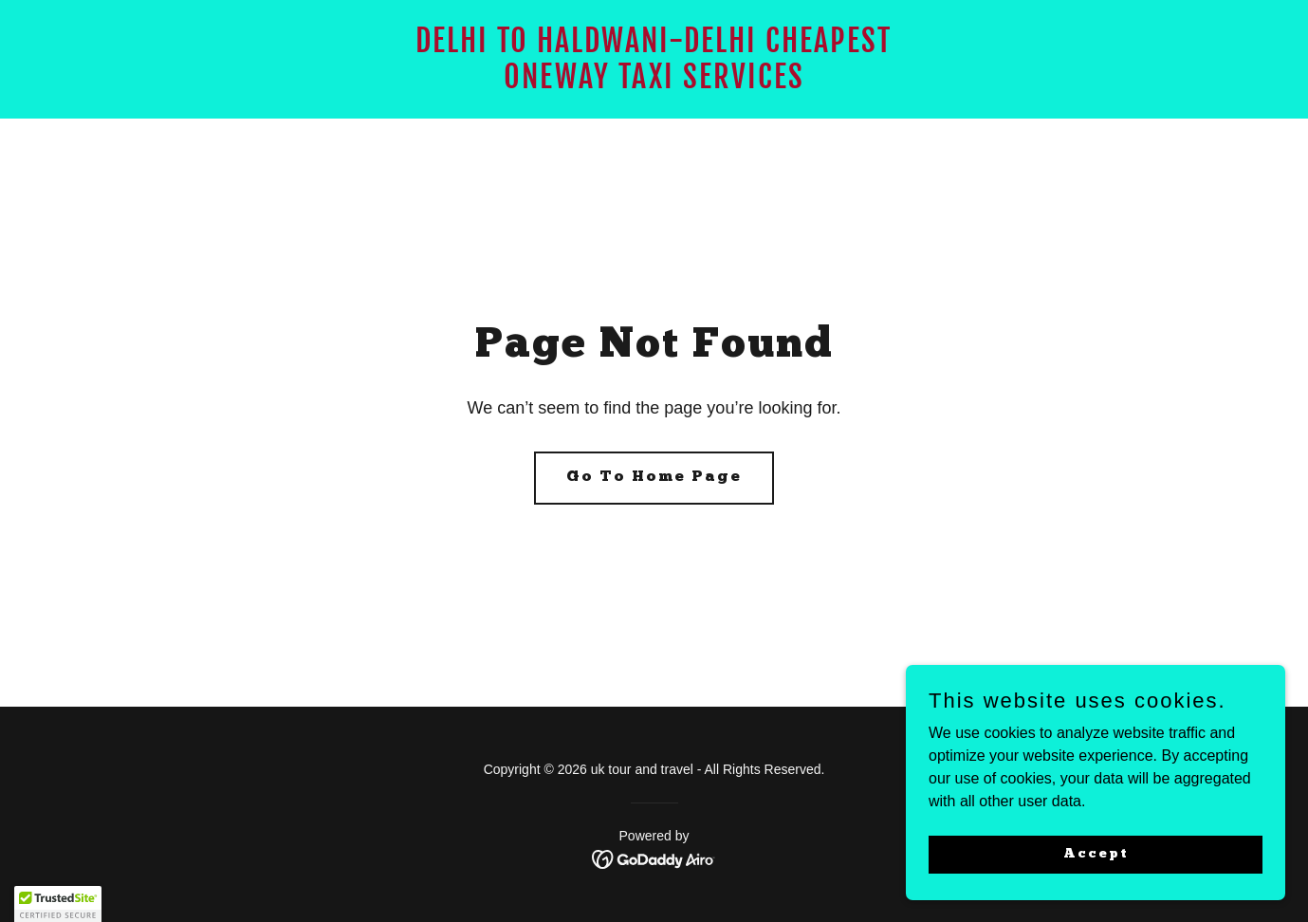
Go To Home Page (654, 477)
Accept (1096, 853)
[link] (654, 83)
